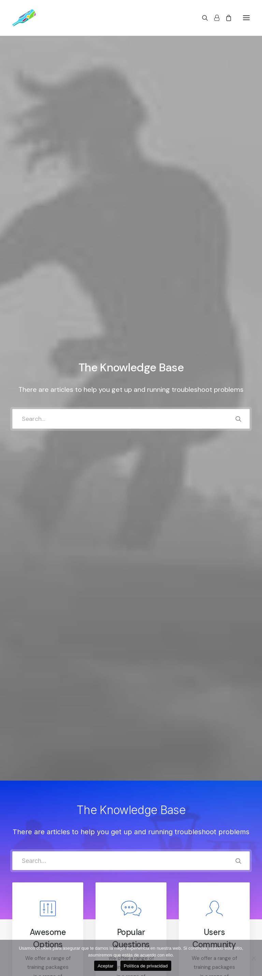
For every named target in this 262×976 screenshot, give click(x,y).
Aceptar (106, 965)
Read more (48, 430)
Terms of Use (90, 929)
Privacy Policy (91, 920)
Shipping (147, 929)
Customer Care (93, 902)
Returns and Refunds (99, 911)
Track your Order (156, 938)
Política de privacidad (146, 965)
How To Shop (152, 920)
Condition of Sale (95, 938)
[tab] (131, 555)
